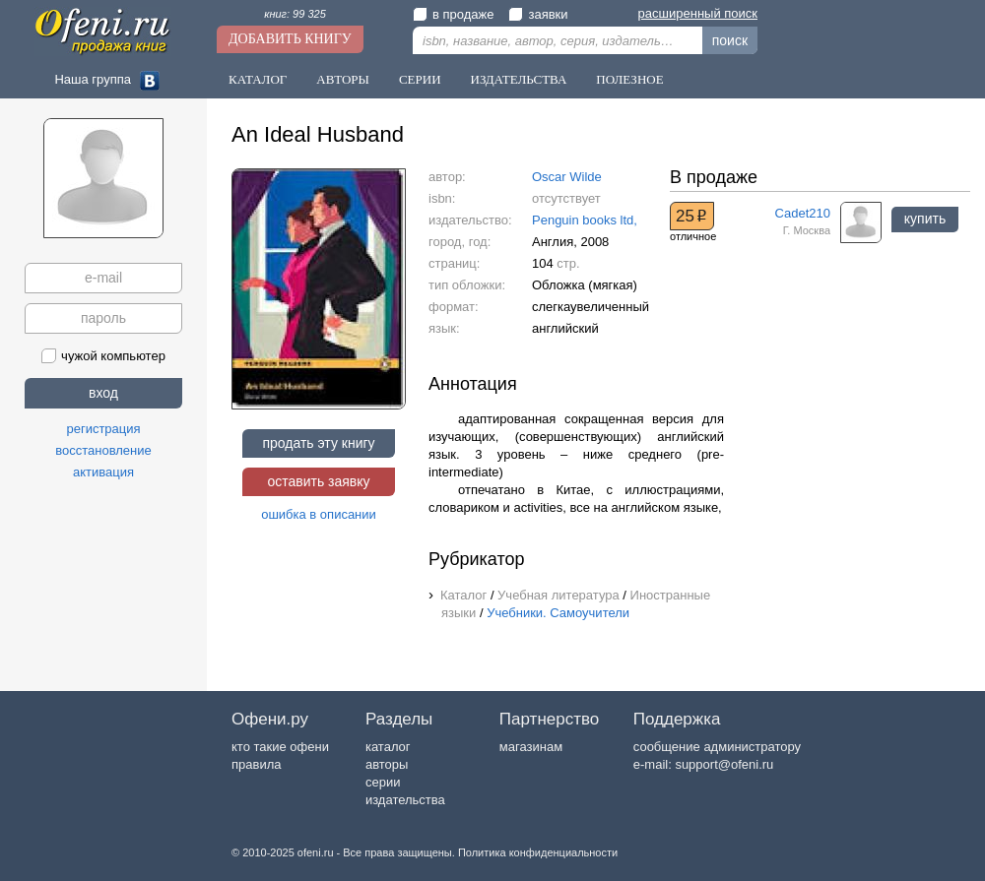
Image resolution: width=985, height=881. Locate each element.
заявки (537, 14)
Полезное (629, 79)
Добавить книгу (290, 38)
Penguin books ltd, (584, 220)
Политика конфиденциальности (538, 852)
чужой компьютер (103, 355)
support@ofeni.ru (724, 764)
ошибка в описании (318, 514)
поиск (730, 40)
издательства (405, 799)
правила (256, 764)
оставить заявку (318, 481)
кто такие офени (280, 746)
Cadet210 (802, 213)
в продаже (453, 14)
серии (382, 782)
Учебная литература (558, 595)
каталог (388, 746)
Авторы (342, 79)
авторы (386, 764)
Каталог (258, 79)
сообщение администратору (717, 746)
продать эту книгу (318, 443)
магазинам (530, 746)
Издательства (519, 79)
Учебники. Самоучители (558, 612)
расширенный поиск (697, 13)
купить (925, 218)
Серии (420, 79)
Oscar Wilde (567, 176)
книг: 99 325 (295, 14)
